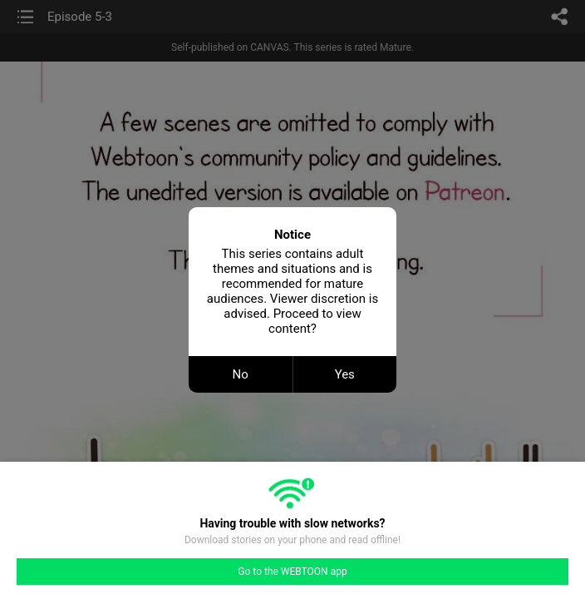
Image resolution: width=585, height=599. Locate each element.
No (240, 374)
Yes (345, 374)
